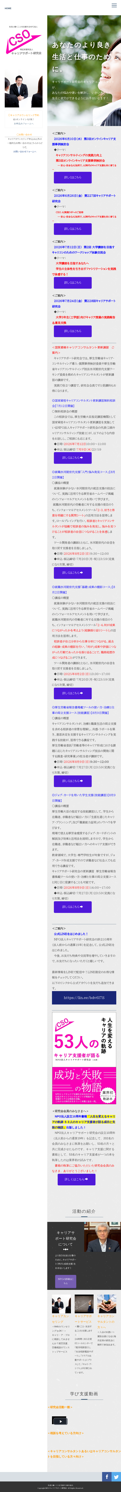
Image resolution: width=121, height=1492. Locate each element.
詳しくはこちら (72, 177)
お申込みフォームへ (24, 123)
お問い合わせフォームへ (24, 152)
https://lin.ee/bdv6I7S (84, 997)
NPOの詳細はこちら (41, 1281)
